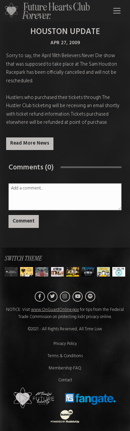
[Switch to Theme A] (26, 272)
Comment (24, 221)
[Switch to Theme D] (72, 272)
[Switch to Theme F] (103, 272)
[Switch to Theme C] (57, 272)
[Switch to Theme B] (41, 272)
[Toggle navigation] (117, 10)
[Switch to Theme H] (11, 272)
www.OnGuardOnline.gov (55, 309)
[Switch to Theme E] (88, 272)
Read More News (29, 143)
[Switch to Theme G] (118, 272)
